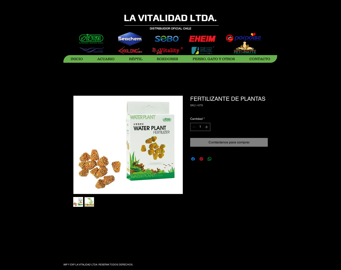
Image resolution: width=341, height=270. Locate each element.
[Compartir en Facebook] (193, 159)
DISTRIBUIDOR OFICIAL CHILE (170, 28)
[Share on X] (218, 159)
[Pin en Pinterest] (201, 159)
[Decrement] (193, 127)
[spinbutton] (200, 127)
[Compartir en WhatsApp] (209, 159)
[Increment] (207, 127)
